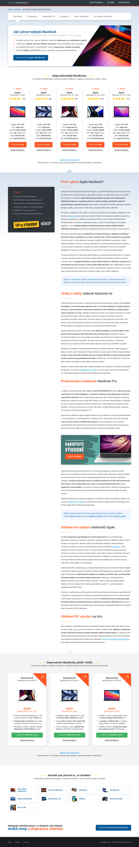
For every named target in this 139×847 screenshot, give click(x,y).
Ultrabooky (110, 790)
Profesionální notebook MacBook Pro (29, 203)
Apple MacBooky (20, 799)
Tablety (77, 799)
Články (17, 842)
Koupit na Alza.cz (18, 150)
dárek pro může (96, 516)
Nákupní (18, 3)
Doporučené (30, 57)
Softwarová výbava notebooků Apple (28, 207)
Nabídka (113, 827)
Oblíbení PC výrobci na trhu (25, 210)
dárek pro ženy (75, 516)
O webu (26, 842)
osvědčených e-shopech (88, 370)
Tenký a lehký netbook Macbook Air (28, 200)
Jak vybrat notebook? (17, 790)
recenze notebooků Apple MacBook (115, 639)
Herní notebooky (51, 790)
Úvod (10, 9)
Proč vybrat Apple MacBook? (25, 196)
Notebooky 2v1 (50, 799)
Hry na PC (17, 807)
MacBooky (73, 216)
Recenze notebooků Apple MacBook (28, 214)
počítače (17, 9)
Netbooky (78, 790)
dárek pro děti (120, 516)
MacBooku (116, 547)
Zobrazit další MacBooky (70, 160)
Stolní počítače (112, 799)
